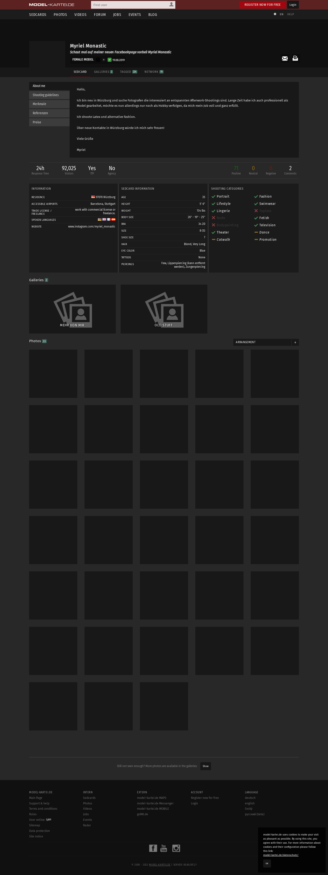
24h (40, 171)
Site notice (36, 836)
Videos (80, 14)
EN (281, 14)
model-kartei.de (159, 864)
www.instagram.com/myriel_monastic (91, 226)
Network (154, 71)
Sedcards (37, 14)
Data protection (39, 831)
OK (267, 863)
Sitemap (34, 825)
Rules (33, 814)
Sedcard (80, 71)
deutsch (250, 798)
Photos (60, 14)
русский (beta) (254, 814)
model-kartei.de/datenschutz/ (281, 855)
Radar (87, 825)
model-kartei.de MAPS (151, 798)
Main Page (35, 798)
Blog (152, 14)
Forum (100, 14)
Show (206, 766)
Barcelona (97, 204)
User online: (40, 820)
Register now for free (262, 5)
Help (290, 14)
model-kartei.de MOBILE (153, 808)
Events (135, 14)
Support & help (39, 803)
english (250, 803)
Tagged (128, 71)
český (248, 808)
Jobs (117, 14)
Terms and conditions (43, 808)
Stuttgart (110, 204)
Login (292, 5)
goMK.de (142, 814)
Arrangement (246, 342)
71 (236, 171)
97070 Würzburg (103, 197)
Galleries (103, 71)
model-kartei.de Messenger (155, 803)
